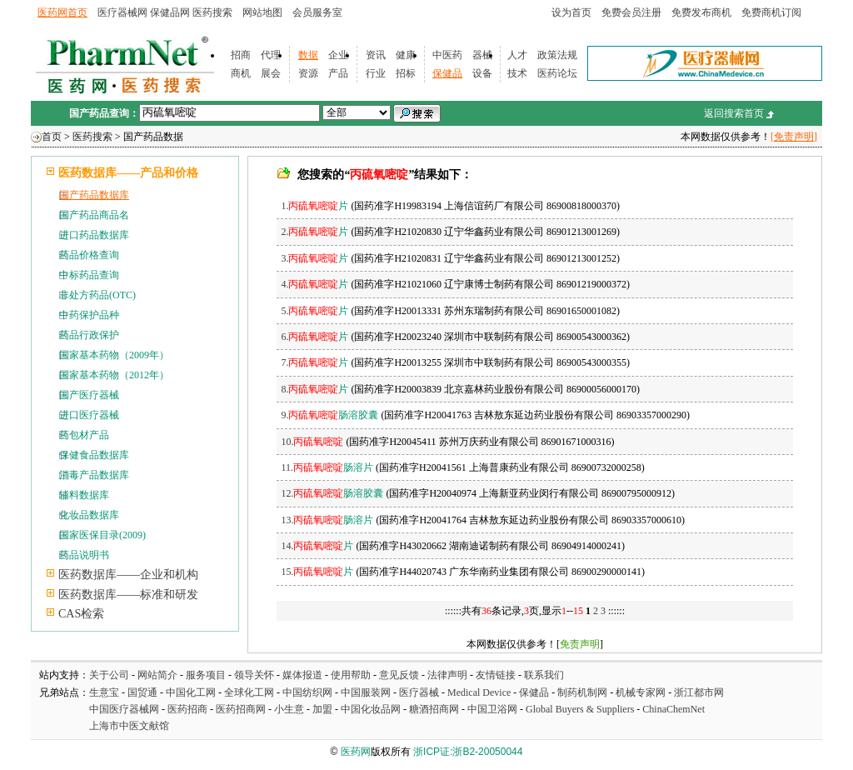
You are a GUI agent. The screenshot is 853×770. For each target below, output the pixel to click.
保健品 (447, 73)
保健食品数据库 (94, 455)
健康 (406, 55)
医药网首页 (62, 12)
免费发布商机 (701, 12)
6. (314, 336)
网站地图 (262, 12)
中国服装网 (366, 692)
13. (327, 520)
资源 (308, 73)
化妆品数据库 (89, 515)
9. (329, 415)
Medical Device (479, 692)
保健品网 (170, 12)
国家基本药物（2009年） (114, 355)
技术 (517, 73)
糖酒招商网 (434, 709)
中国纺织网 (307, 692)
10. (312, 442)
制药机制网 (582, 692)
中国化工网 (191, 692)
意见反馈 (399, 675)
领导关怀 (254, 675)
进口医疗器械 (89, 415)
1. (314, 206)
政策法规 (557, 55)
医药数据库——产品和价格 (128, 173)
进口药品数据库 (94, 235)
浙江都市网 (699, 692)
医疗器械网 (122, 12)
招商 (241, 55)
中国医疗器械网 (124, 709)
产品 (338, 73)
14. (317, 546)
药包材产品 (84, 435)
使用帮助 (351, 675)
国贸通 (142, 692)
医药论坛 (557, 73)
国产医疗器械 (89, 395)
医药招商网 (241, 709)
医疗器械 (419, 692)
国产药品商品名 (94, 215)
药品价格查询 (89, 255)
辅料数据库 (84, 495)
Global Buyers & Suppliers (580, 709)
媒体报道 (302, 675)
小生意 (289, 709)
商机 (241, 73)
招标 (406, 73)
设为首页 (571, 12)
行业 (376, 73)
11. (327, 467)
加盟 (323, 709)
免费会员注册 (631, 12)
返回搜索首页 (734, 113)
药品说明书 (84, 555)
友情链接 (496, 675)
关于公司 (109, 675)
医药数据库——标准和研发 (128, 594)
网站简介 (157, 675)
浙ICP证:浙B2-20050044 (467, 752)
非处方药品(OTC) (97, 295)
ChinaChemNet (673, 709)
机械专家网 (641, 692)
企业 (338, 55)
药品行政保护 (89, 335)
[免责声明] (794, 136)
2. (314, 232)
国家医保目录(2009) (102, 535)
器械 (482, 55)
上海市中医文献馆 (129, 726)
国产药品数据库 (94, 195)
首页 (52, 136)
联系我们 (544, 675)
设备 (482, 73)
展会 (271, 73)
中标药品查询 (89, 275)
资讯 (376, 55)
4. (314, 284)
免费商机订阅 (771, 12)
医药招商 (187, 709)
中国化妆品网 (371, 709)
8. (314, 389)
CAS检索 (81, 614)
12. (332, 493)
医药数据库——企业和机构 (128, 574)
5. (314, 311)
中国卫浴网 (493, 709)
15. (317, 572)
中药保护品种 (89, 315)
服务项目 (206, 675)
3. (314, 258)
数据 (308, 55)
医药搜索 (212, 12)
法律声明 (447, 675)
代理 (271, 55)
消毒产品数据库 (94, 475)
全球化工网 (249, 692)
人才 (517, 55)
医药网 (356, 752)
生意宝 (104, 692)
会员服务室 (317, 12)
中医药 (447, 55)
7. (314, 362)
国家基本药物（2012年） (114, 375)
